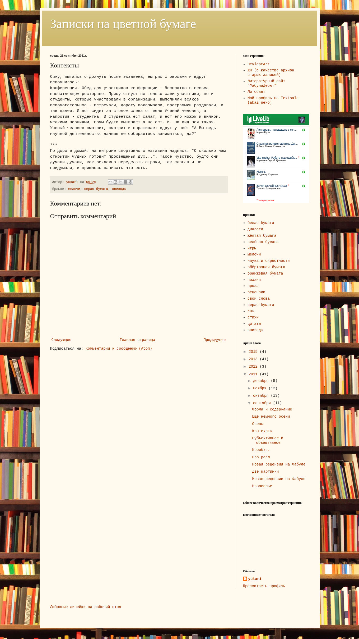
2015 (254, 352)
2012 (254, 366)
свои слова (259, 298)
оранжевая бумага (265, 273)
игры (252, 248)
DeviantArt (259, 64)
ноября (261, 388)
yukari (255, 579)
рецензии (256, 292)
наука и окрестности (269, 261)
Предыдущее (214, 340)
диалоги (255, 229)
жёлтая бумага (262, 236)
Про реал (261, 457)
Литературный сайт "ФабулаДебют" (266, 83)
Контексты (262, 431)
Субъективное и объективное (267, 440)
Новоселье (262, 486)
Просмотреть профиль (264, 586)
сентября (263, 403)
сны (251, 311)
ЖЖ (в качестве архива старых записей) (271, 72)
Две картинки (265, 471)
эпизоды (119, 189)
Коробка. (261, 450)
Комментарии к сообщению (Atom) (119, 348)
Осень (257, 424)
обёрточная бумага (266, 267)
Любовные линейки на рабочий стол (85, 607)
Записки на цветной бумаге (123, 24)
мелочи (74, 189)
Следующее (62, 340)
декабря (262, 381)
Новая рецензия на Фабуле (278, 464)
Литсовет (256, 92)
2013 (254, 359)
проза (253, 286)
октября (262, 396)
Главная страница (137, 340)
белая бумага (261, 223)
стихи (253, 317)
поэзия (254, 280)
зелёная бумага (263, 242)
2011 (254, 374)
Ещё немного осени (271, 416)
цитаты (254, 324)
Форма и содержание (272, 409)
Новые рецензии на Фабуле (278, 479)
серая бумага (96, 189)
